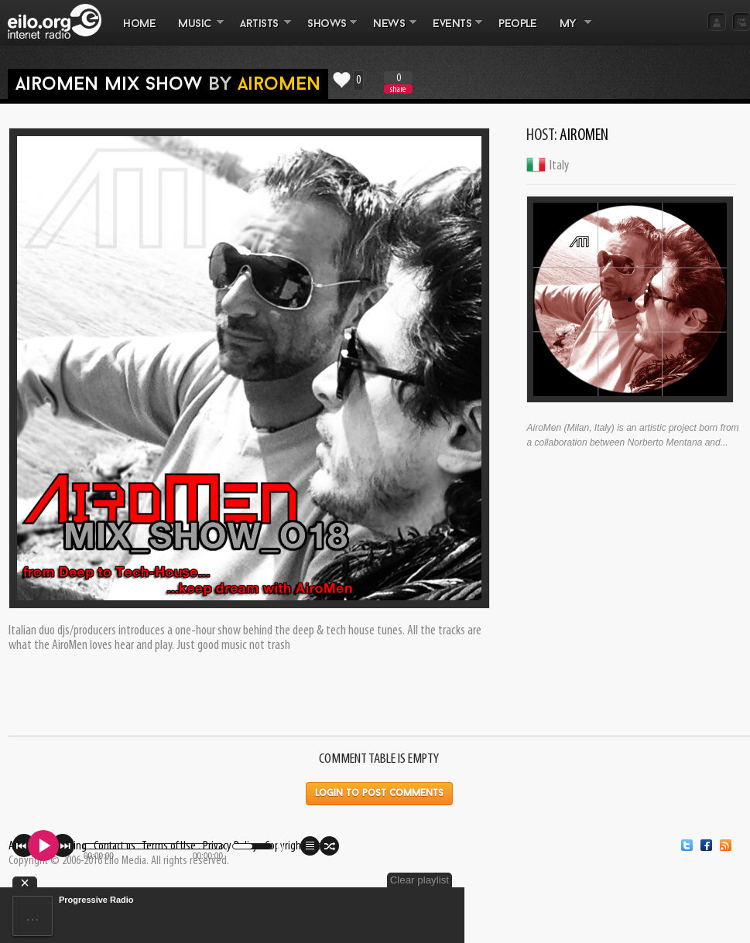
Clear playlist (419, 880)
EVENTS (452, 32)
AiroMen (279, 85)
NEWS (389, 32)
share (398, 89)
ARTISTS (260, 32)
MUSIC (195, 32)
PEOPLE (517, 24)
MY (569, 32)
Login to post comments (379, 793)
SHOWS (326, 32)
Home (139, 24)
